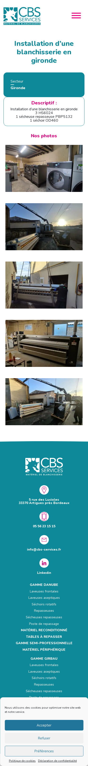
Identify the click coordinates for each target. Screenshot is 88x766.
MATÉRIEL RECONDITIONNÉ (44, 630)
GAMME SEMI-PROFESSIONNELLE (44, 643)
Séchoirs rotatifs (44, 604)
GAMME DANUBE (44, 585)
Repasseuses (44, 610)
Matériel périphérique (44, 649)
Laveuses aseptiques (44, 597)
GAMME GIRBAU (44, 658)
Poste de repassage (44, 624)
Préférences (44, 751)
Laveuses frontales (44, 591)
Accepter (44, 725)
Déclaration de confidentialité (57, 761)
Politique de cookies (22, 761)
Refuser (44, 738)
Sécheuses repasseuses (44, 617)
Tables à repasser (44, 637)
